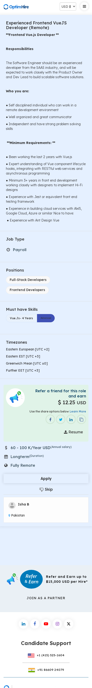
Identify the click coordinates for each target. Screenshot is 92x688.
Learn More (78, 411)
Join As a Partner (46, 598)
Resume (73, 432)
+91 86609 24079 (46, 670)
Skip (46, 489)
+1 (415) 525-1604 (46, 655)
